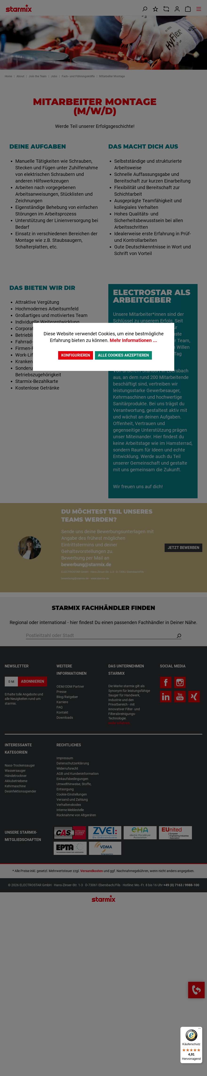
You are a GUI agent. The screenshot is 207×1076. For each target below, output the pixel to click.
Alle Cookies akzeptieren (123, 355)
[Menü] (199, 1029)
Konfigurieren (75, 355)
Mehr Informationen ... (133, 340)
